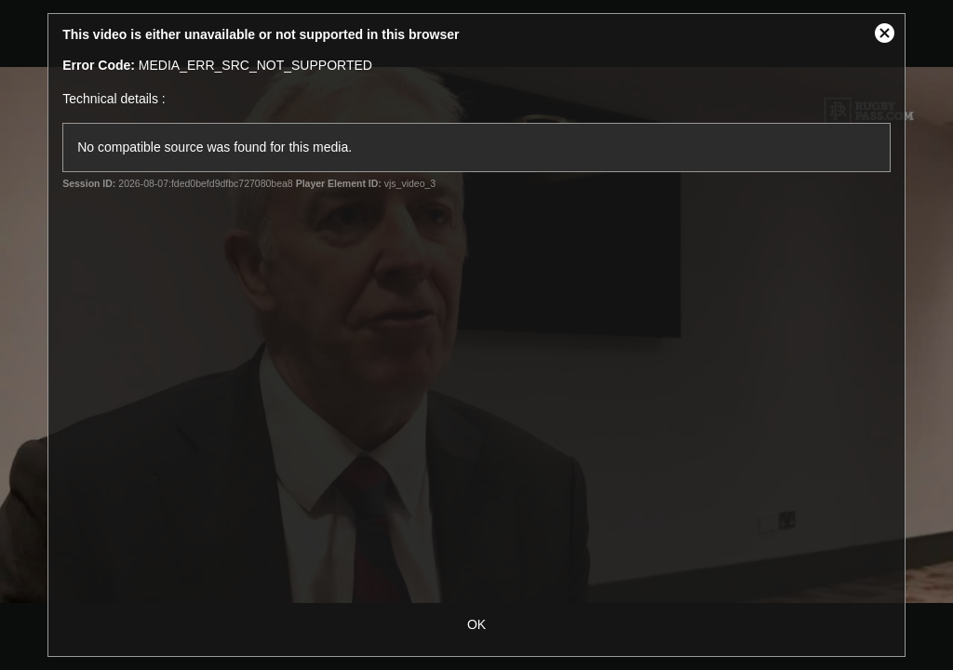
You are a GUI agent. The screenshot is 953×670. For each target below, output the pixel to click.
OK (476, 624)
